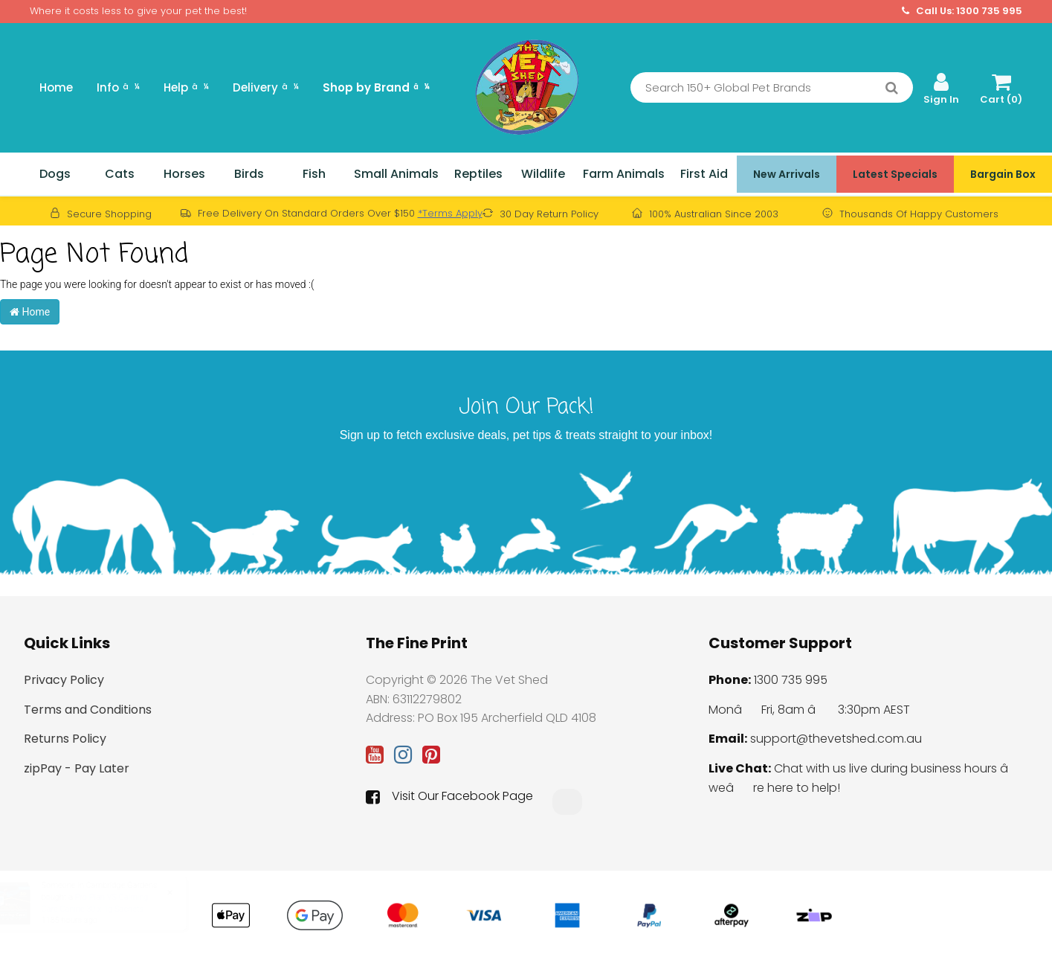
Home (56, 87)
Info (118, 87)
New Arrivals (786, 174)
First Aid (704, 173)
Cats (120, 173)
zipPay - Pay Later (76, 768)
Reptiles (478, 173)
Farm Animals (624, 173)
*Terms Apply (450, 213)
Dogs (55, 173)
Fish (314, 173)
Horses (184, 173)
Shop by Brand (376, 87)
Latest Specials (895, 174)
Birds (249, 173)
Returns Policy (65, 738)
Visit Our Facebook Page (449, 796)
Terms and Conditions (88, 709)
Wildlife (543, 173)
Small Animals (396, 173)
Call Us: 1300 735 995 (962, 11)
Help (186, 87)
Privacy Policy (64, 679)
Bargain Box (1003, 174)
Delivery (266, 87)
